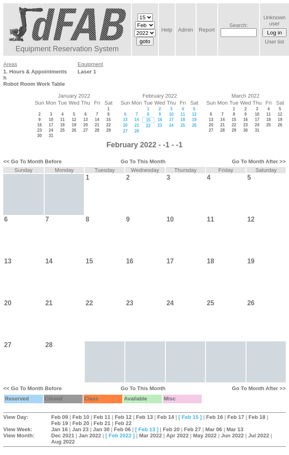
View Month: (18, 435)
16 (39, 125)
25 (62, 130)
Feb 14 (165, 417)
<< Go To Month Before (32, 161)
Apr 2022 (177, 435)
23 (39, 130)
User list (274, 42)
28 (97, 130)
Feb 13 (144, 417)
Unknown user (274, 20)
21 (97, 125)
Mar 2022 (150, 435)
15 (108, 119)
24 (51, 130)
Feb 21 (102, 423)
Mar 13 (234, 429)
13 (85, 119)
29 (108, 130)
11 (62, 119)
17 (51, 125)
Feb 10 (80, 417)
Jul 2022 (258, 435)
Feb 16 (214, 417)
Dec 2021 (62, 435)
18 (62, 125)
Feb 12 (123, 417)
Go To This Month (143, 161)
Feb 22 (123, 423)
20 (85, 125)
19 (74, 125)
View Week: (17, 429)
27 (85, 130)
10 (51, 119)
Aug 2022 (63, 442)
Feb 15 (190, 417)
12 (74, 119)
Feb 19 (59, 423)
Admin (185, 30)
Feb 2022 (120, 435)
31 (51, 135)
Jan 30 (101, 429)
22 (108, 125)
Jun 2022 (232, 435)
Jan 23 (80, 429)
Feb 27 (192, 429)
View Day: (15, 417)
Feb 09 (59, 417)
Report (207, 30)
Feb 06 (122, 429)
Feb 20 (80, 423)
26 (74, 130)
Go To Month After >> (259, 161)
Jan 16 (59, 429)
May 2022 (205, 435)
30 (39, 135)
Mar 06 (213, 429)
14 (97, 119)
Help (166, 30)
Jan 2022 (90, 435)
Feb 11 (102, 417)
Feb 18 (256, 417)
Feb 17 (235, 417)
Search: (238, 25)
